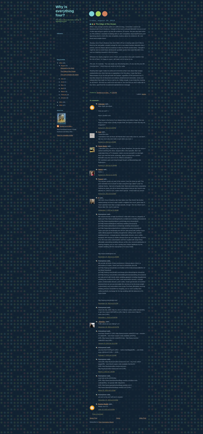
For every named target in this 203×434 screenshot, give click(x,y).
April (62, 88)
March (63, 91)
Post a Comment (97, 414)
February (64, 94)
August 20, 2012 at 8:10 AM (107, 193)
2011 (61, 102)
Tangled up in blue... (66, 126)
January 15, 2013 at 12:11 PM (107, 343)
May (62, 85)
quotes (144, 94)
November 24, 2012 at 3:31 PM (108, 303)
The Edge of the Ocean (68, 71)
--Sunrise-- (101, 321)
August (63, 65)
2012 (61, 63)
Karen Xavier (102, 146)
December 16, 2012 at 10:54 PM (108, 327)
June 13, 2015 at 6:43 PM (106, 409)
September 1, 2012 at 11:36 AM (108, 210)
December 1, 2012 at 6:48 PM (107, 317)
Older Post (142, 418)
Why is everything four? (65, 11)
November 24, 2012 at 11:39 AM (108, 257)
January (63, 98)
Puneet (100, 179)
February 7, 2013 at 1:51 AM (107, 355)
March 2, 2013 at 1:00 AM (106, 371)
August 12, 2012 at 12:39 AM (107, 165)
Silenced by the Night (67, 68)
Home (118, 418)
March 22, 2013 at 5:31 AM (106, 390)
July (62, 79)
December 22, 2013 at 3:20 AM (108, 400)
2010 (61, 105)
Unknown (101, 104)
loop (99, 132)
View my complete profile (65, 135)
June (62, 82)
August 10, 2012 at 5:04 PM (107, 128)
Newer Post (93, 418)
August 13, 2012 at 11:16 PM (107, 175)
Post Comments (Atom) (106, 422)
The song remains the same (70, 74)
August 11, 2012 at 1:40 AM (107, 142)
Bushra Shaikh (103, 404)
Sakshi (100, 169)
